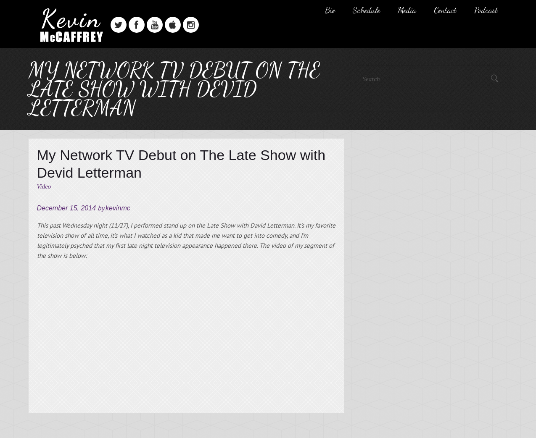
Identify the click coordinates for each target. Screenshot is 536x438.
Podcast (486, 10)
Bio (330, 10)
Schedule (366, 10)
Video (44, 186)
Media (407, 10)
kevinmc (118, 208)
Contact (445, 10)
